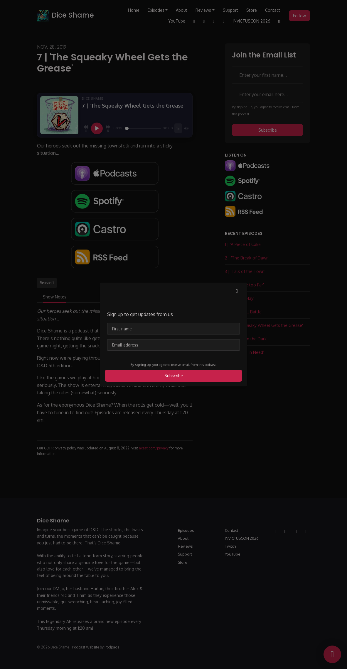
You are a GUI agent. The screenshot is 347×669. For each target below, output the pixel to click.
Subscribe (173, 375)
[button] (237, 290)
